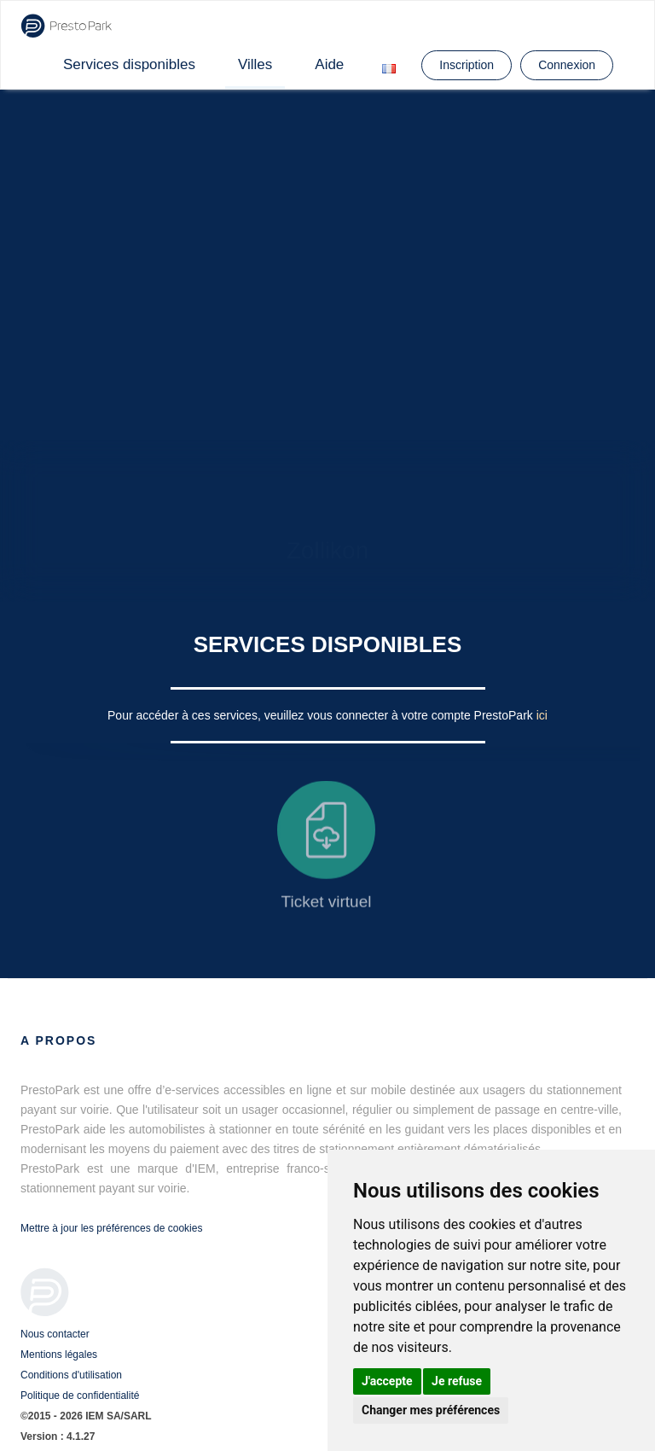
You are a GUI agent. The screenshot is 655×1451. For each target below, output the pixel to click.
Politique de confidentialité (79, 1395)
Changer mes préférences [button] (431, 1410)
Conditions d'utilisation (71, 1375)
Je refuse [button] (457, 1381)
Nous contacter (55, 1334)
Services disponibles (129, 64)
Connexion (566, 65)
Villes (255, 64)
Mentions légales (58, 1355)
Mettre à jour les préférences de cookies (111, 1228)
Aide (329, 64)
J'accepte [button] (387, 1381)
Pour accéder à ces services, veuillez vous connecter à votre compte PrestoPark (321, 715)
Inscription (466, 65)
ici (542, 715)
